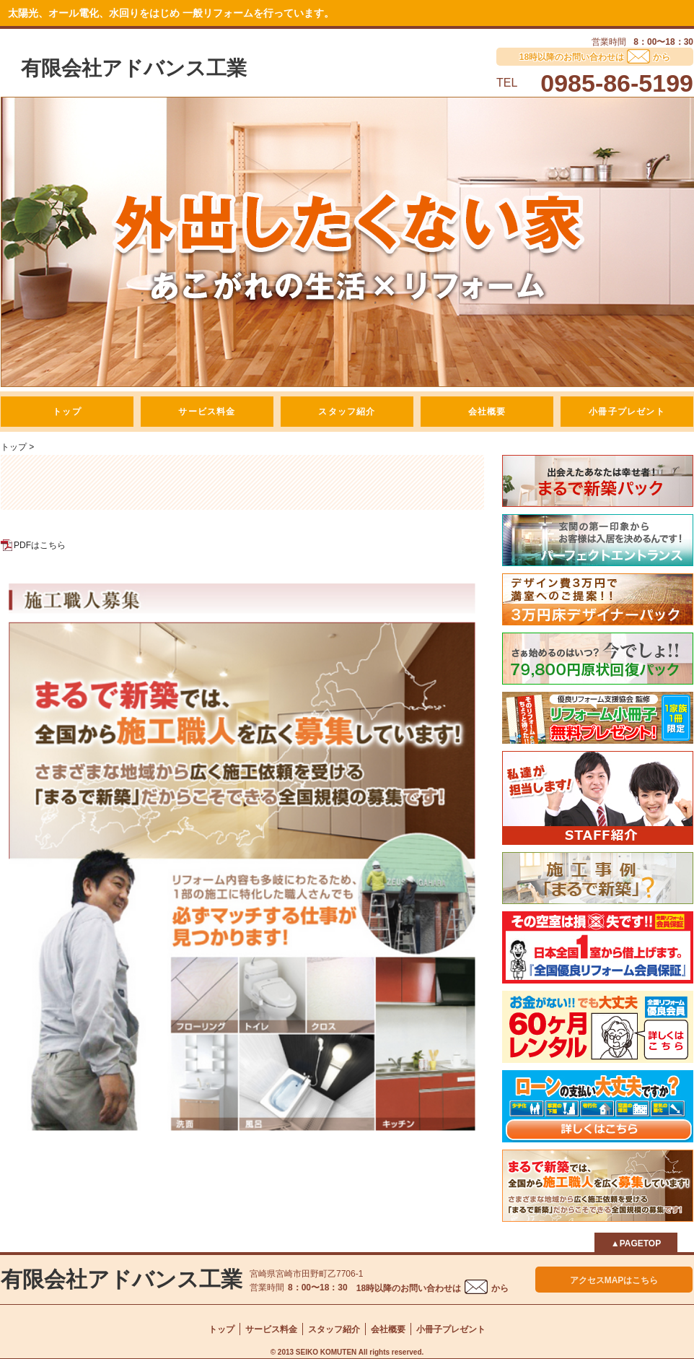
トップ (67, 412)
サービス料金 (206, 412)
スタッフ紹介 (346, 412)
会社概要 (487, 412)
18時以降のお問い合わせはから (432, 1288)
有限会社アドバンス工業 (134, 68)
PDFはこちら (40, 545)
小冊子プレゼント (627, 412)
